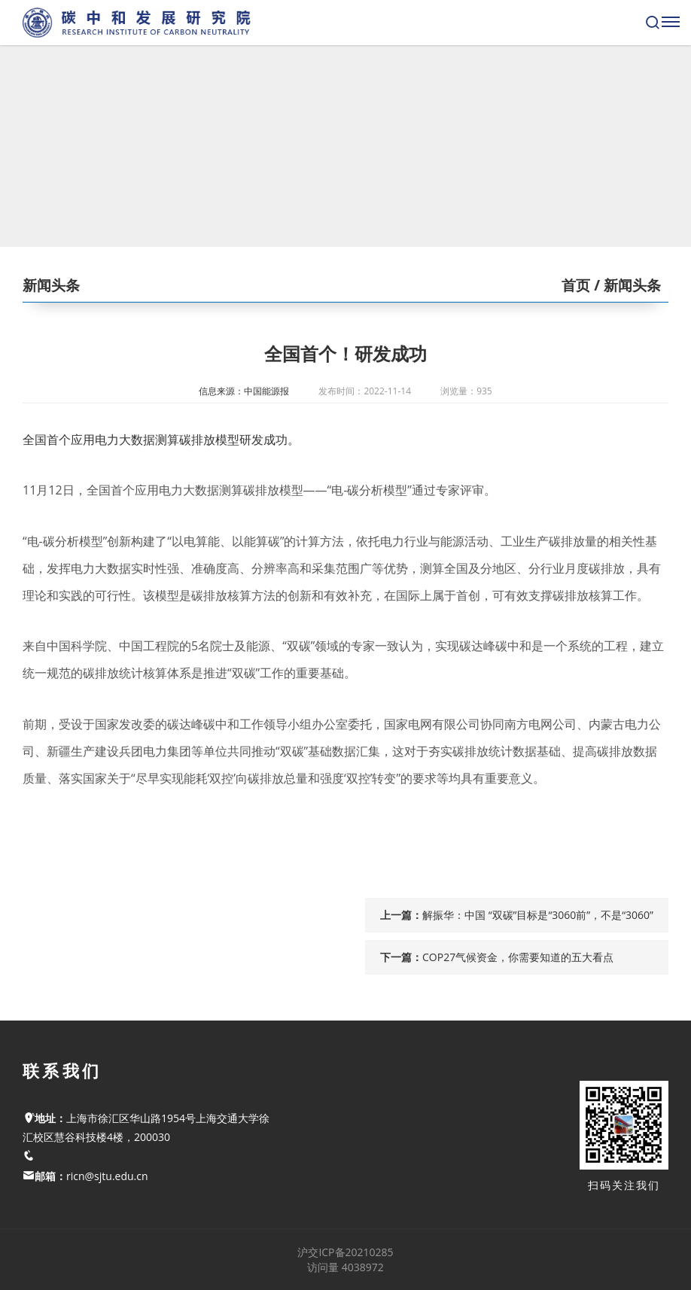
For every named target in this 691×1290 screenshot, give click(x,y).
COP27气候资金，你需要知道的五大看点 (517, 957)
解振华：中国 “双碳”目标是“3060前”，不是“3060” (537, 915)
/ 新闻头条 (625, 285)
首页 (576, 285)
